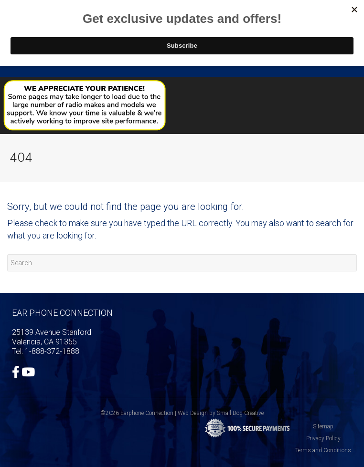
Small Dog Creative (240, 413)
